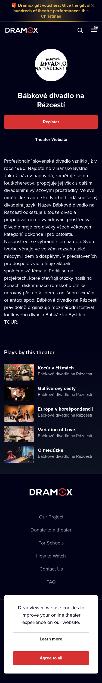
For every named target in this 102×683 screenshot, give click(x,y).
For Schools (51, 542)
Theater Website (51, 139)
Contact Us (51, 568)
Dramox (21, 30)
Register (51, 122)
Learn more (51, 639)
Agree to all (51, 658)
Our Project (51, 516)
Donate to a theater (51, 529)
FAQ (51, 581)
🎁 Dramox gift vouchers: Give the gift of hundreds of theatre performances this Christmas (51, 10)
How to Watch (51, 555)
